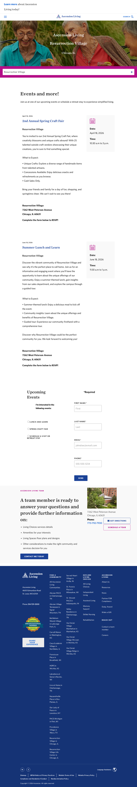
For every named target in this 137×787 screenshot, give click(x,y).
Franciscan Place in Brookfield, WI (55, 657)
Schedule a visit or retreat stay (38, 437)
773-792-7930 (94, 523)
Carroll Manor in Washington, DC (56, 635)
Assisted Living (89, 600)
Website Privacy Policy (86, 775)
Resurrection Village (14, 71)
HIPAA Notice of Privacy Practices (42, 775)
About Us (105, 582)
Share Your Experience (32, 642)
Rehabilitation (88, 620)
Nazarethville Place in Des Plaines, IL (55, 699)
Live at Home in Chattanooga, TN (56, 688)
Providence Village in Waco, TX (54, 730)
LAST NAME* (80, 422)
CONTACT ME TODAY (34, 556)
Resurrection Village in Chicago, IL (55, 741)
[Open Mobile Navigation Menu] (5, 17)
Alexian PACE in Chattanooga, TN (56, 596)
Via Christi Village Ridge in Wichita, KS (72, 651)
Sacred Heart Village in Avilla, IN (71, 578)
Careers (105, 635)
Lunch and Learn (38, 422)
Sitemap (23, 775)
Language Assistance (104, 770)
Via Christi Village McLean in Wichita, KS (72, 640)
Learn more (10, 4)
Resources (106, 587)
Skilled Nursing (89, 614)
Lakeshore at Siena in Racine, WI (56, 677)
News (104, 593)
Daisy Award (107, 607)
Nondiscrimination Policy (59, 779)
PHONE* (78, 458)
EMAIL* (77, 440)
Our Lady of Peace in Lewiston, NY (55, 710)
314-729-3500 (33, 604)
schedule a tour (117, 527)
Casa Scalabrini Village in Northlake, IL (56, 646)
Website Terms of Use (66, 775)
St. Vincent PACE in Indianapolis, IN (72, 601)
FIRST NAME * (80, 403)
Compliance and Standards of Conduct (33, 779)
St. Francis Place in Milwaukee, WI (72, 589)
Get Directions (118, 521)
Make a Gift (106, 612)
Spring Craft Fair (38, 429)
